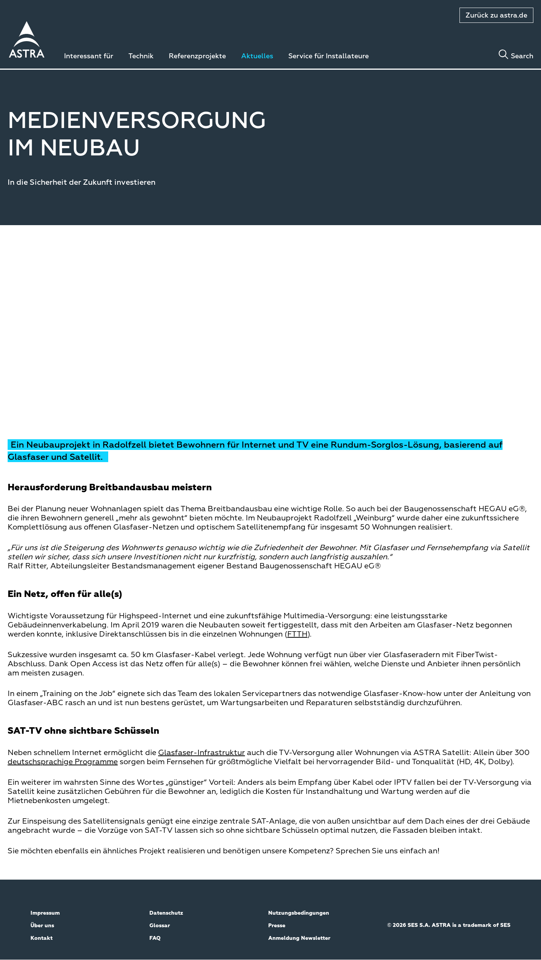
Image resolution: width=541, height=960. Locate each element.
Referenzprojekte (197, 56)
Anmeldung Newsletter (299, 938)
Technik (141, 56)
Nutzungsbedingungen (298, 913)
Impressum (45, 913)
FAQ (155, 938)
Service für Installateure (328, 56)
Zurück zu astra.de (496, 15)
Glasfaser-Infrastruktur (201, 753)
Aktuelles (257, 56)
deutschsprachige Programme (63, 762)
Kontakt (41, 938)
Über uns (42, 925)
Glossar (159, 925)
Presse (276, 925)
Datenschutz (166, 913)
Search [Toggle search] (522, 56)
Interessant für (88, 56)
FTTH (297, 634)
